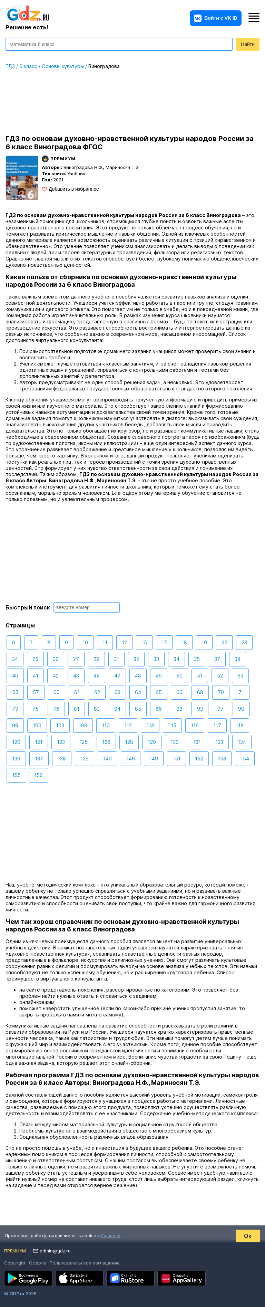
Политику (110, 1235)
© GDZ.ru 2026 (20, 1293)
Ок (248, 1235)
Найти (248, 44)
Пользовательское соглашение (84, 1263)
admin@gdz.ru (55, 1250)
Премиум (15, 1250)
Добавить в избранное (74, 189)
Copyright (15, 1263)
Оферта (37, 1263)
